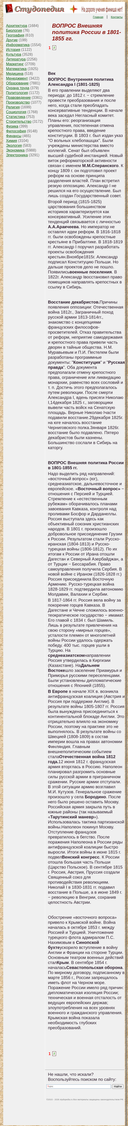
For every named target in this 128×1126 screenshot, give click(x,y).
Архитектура (16, 26)
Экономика (15, 150)
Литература (16, 59)
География (15, 35)
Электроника (17, 155)
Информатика (18, 45)
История (13, 50)
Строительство (18, 121)
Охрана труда (17, 88)
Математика (16, 69)
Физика (12, 126)
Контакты (117, 17)
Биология (14, 30)
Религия (13, 107)
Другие (12, 40)
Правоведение (18, 98)
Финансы (13, 136)
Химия (11, 141)
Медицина (14, 74)
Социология (16, 112)
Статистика (15, 117)
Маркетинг (15, 64)
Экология (14, 145)
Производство (18, 102)
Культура (13, 54)
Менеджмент (17, 78)
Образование (17, 83)
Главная (98, 17)
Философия (16, 131)
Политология (17, 93)
